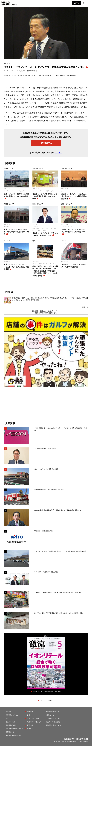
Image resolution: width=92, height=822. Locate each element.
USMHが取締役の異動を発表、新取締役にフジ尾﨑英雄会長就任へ (57, 510)
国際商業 (8, 711)
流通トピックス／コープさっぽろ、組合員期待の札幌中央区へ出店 (16, 231)
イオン (70, 226)
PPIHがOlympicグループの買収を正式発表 (49, 490)
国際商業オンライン (12, 715)
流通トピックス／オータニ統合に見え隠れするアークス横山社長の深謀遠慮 (73, 196)
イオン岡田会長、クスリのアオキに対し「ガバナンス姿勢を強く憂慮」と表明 (60, 429)
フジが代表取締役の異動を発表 (45, 448)
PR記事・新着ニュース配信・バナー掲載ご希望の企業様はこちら (46, 312)
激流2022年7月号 (32, 71)
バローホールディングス (18, 71)
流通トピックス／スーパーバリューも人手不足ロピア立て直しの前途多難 (16, 266)
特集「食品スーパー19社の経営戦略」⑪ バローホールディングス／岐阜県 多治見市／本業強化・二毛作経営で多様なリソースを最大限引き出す (45, 271)
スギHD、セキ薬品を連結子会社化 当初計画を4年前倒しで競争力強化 (58, 592)
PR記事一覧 (84, 307)
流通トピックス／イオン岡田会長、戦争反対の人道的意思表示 (73, 230)
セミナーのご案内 (33, 718)
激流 (7, 718)
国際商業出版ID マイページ (54, 725)
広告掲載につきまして (34, 722)
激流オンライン (9, 75)
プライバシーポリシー (53, 718)
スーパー (6, 71)
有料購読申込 (46, 143)
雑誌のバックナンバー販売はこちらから (47, 691)
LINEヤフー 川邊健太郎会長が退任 (46, 572)
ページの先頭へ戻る (47, 700)
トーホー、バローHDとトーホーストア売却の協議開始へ (73, 265)
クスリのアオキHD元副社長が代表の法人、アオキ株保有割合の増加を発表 (60, 551)
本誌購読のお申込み (52, 711)
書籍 (28, 715)
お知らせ (30, 711)
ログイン (76, 3)
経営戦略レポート (11, 732)
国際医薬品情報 (11, 725)
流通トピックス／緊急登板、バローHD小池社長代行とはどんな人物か (45, 196)
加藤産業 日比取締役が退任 (44, 531)
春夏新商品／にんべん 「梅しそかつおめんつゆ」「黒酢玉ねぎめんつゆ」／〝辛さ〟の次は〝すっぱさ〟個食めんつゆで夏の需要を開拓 (50, 299)
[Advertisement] (46, 405)
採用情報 (30, 725)
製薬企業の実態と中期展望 (14, 728)
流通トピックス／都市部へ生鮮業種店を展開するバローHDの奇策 (16, 195)
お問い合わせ (50, 715)
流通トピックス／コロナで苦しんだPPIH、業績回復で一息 (45, 234)
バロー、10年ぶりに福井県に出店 (46, 469)
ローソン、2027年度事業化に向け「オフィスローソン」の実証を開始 (58, 613)
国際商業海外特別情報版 (13, 735)
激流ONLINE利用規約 (53, 722)
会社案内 (30, 728)
